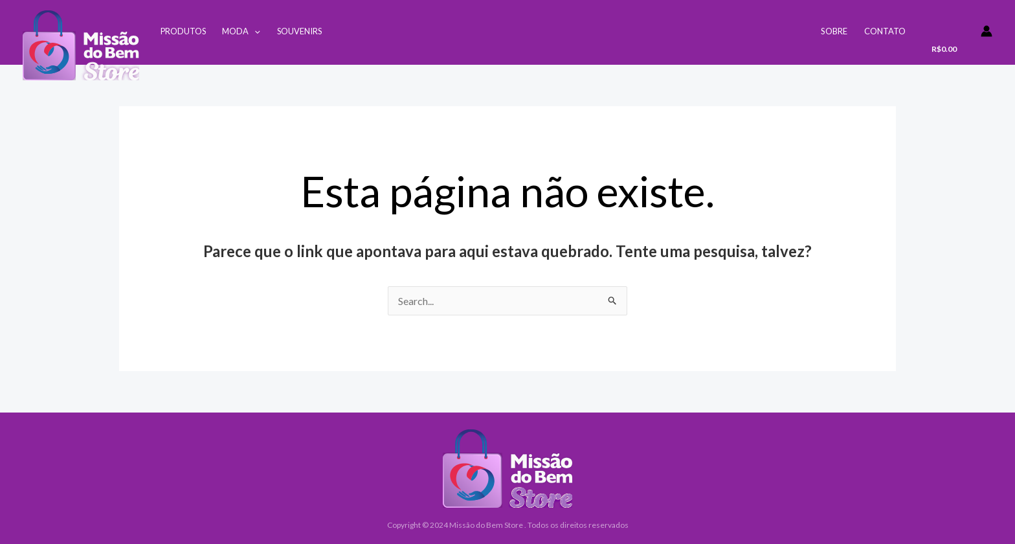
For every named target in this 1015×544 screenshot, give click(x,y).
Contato (885, 31)
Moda (241, 31)
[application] (254, 31)
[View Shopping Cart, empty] (947, 37)
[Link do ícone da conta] (986, 31)
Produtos (183, 31)
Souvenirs (299, 31)
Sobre (834, 31)
